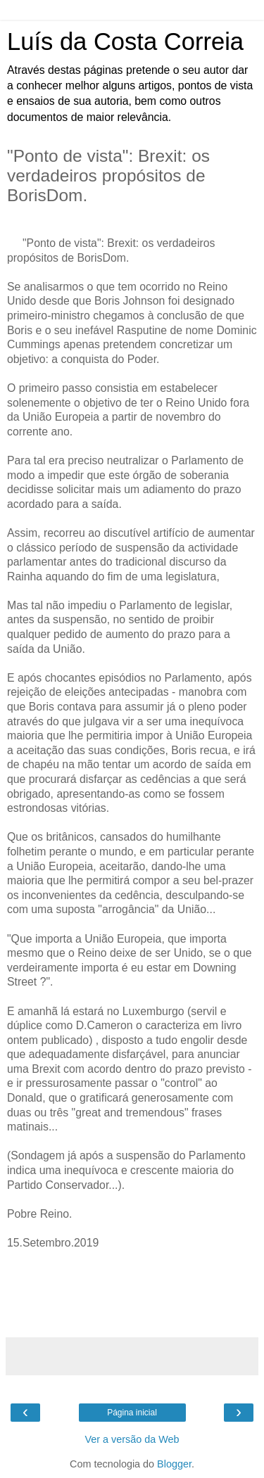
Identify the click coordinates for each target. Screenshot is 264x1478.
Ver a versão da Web (131, 1439)
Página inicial (132, 1413)
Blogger (174, 1464)
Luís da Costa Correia (125, 41)
